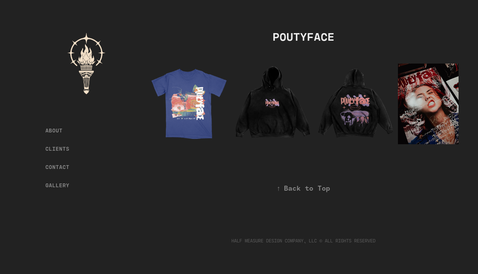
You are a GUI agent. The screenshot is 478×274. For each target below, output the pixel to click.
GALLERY (57, 185)
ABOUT (54, 130)
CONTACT (57, 167)
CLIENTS (57, 149)
